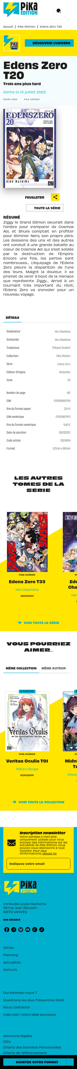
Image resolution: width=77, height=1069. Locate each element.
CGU (7, 1041)
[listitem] (6, 929)
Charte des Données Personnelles (32, 1047)
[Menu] (64, 11)
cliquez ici (49, 853)
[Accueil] (20, 9)
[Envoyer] (65, 864)
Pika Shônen (26, 26)
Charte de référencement (25, 1052)
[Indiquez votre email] (33, 864)
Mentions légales (17, 1035)
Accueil (8, 26)
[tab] (12, 317)
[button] (49, 43)
